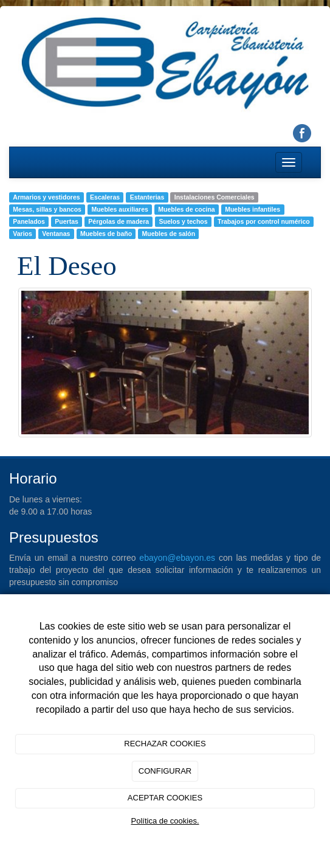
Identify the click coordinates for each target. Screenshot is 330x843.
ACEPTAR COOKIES (165, 797)
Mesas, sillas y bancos (47, 209)
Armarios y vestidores (46, 197)
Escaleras (105, 197)
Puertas (66, 221)
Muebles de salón (169, 233)
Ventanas (56, 233)
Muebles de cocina (186, 209)
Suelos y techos (183, 221)
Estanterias (147, 197)
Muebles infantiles (252, 209)
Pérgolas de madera (118, 221)
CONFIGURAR (165, 770)
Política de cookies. (165, 820)
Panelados (29, 221)
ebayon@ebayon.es (177, 558)
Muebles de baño (106, 233)
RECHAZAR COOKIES (164, 743)
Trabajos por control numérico (264, 221)
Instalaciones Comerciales (214, 197)
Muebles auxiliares (119, 209)
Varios (22, 233)
